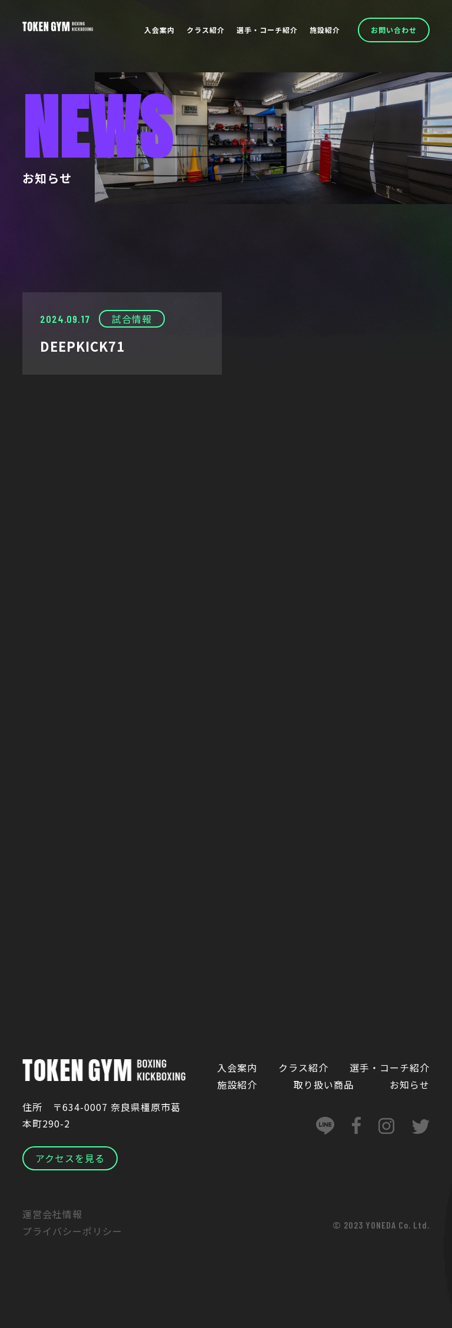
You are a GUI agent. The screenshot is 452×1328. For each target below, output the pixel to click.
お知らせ (410, 1084)
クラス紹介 (206, 30)
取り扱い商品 (324, 1084)
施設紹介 (325, 30)
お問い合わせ (394, 30)
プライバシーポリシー (72, 1231)
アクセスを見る (70, 1159)
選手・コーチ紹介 (267, 30)
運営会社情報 (52, 1215)
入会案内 (159, 30)
